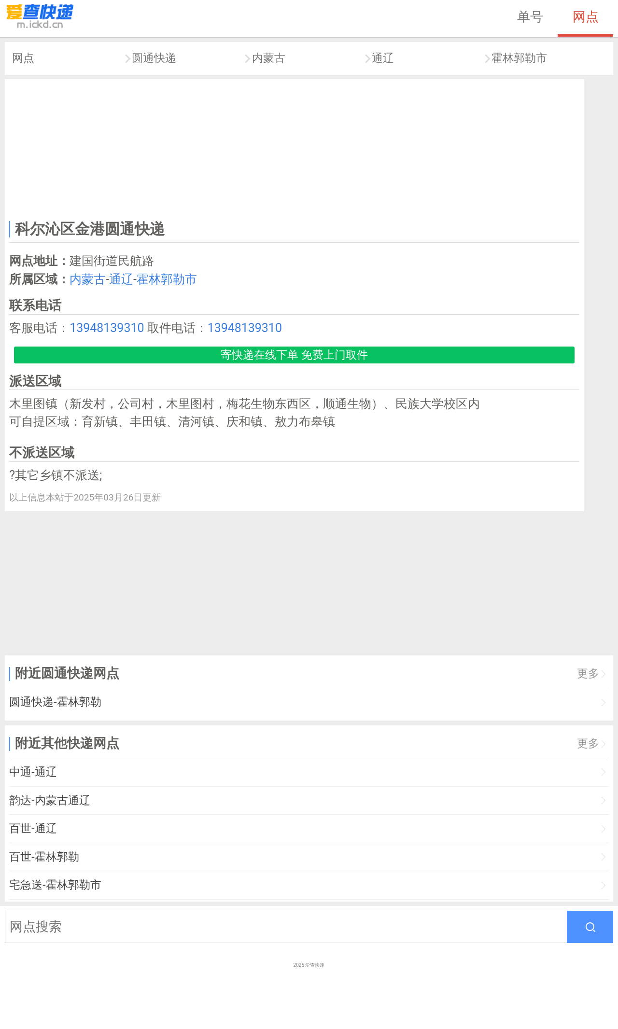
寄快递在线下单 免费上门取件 (294, 355)
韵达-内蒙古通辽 (49, 800)
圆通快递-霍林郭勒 (55, 702)
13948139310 (107, 328)
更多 (588, 673)
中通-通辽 (32, 772)
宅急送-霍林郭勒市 (55, 884)
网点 (586, 17)
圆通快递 (154, 58)
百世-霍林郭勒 (44, 856)
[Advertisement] (294, 147)
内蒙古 (268, 58)
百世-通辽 (32, 828)
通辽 (383, 58)
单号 (530, 17)
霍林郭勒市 (519, 58)
